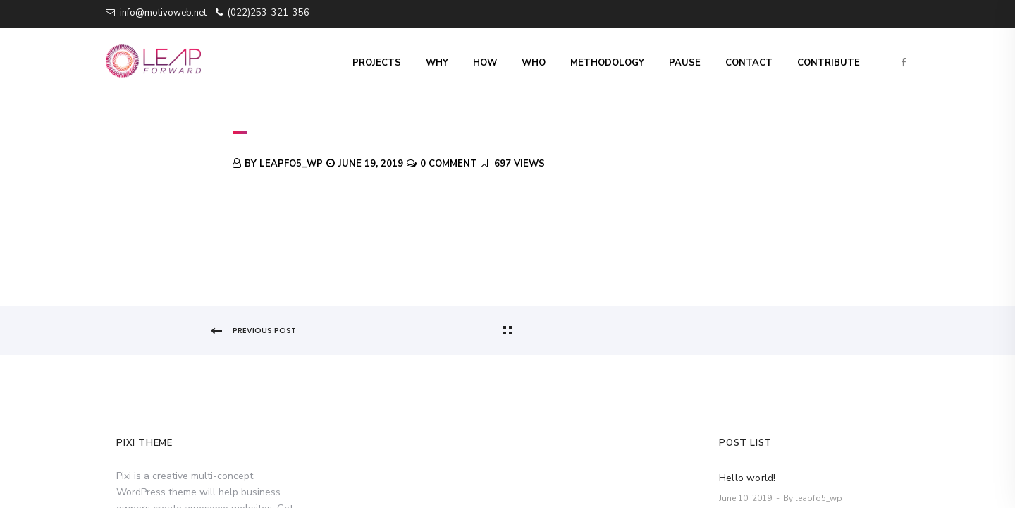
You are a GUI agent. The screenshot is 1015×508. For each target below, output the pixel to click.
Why (437, 62)
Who (534, 62)
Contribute (828, 62)
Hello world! (747, 478)
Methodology (607, 62)
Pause (685, 62)
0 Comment (448, 163)
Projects (376, 62)
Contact (749, 62)
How (485, 62)
